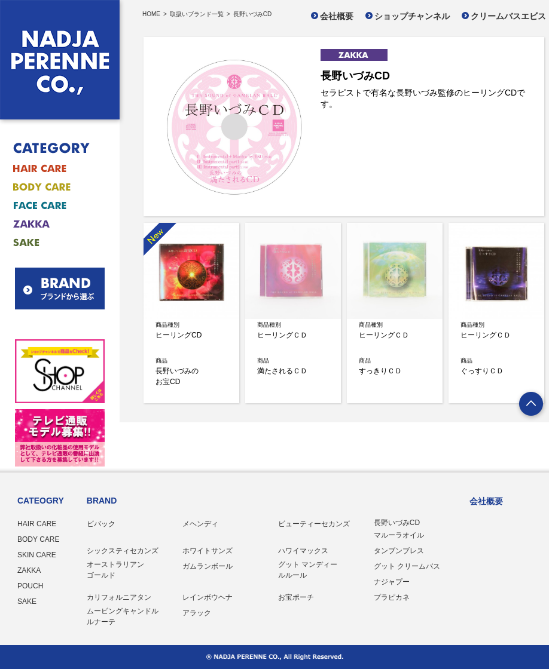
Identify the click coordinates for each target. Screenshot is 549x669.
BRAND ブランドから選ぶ (60, 288)
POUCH (30, 586)
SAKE (26, 601)
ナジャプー (392, 582)
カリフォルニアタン (119, 597)
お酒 (52, 242)
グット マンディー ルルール (307, 569)
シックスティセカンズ (122, 551)
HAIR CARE (36, 524)
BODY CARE (38, 539)
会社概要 (336, 16)
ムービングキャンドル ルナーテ (122, 616)
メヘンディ (200, 524)
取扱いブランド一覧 (197, 14)
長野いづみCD (397, 522)
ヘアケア (52, 168)
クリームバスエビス (508, 16)
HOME (151, 14)
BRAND (102, 500)
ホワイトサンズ (207, 551)
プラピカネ (392, 597)
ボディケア (52, 187)
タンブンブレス (399, 551)
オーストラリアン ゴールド (115, 569)
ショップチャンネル (412, 16)
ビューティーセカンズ (314, 524)
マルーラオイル (399, 535)
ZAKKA (29, 570)
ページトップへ (532, 405)
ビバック (101, 524)
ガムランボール (207, 566)
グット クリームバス (407, 566)
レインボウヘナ (207, 597)
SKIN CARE (36, 555)
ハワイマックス (303, 551)
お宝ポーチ (296, 597)
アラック (196, 613)
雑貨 (52, 224)
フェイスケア (52, 205)
